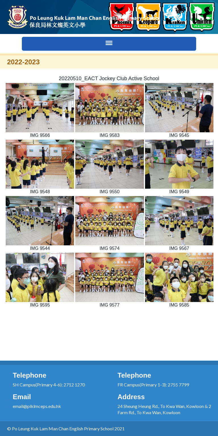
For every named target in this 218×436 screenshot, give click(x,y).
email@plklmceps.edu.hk (37, 406)
